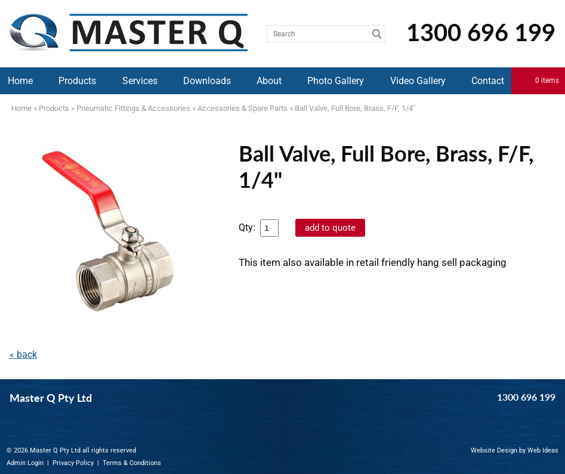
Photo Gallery (335, 80)
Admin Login (25, 463)
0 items (547, 80)
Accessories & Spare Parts (242, 108)
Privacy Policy (73, 463)
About (269, 80)
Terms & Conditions (132, 463)
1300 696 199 (480, 32)
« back (23, 354)
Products (77, 80)
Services (140, 80)
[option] (113, 229)
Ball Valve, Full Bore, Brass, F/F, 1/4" (355, 108)
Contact (487, 80)
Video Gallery (418, 80)
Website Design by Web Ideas (514, 450)
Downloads (207, 80)
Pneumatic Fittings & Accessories (133, 108)
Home (20, 80)
